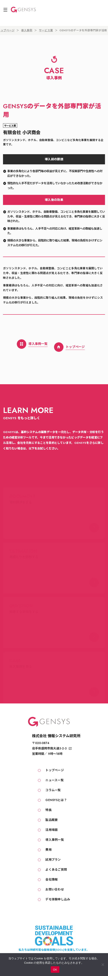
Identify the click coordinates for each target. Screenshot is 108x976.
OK (55, 969)
